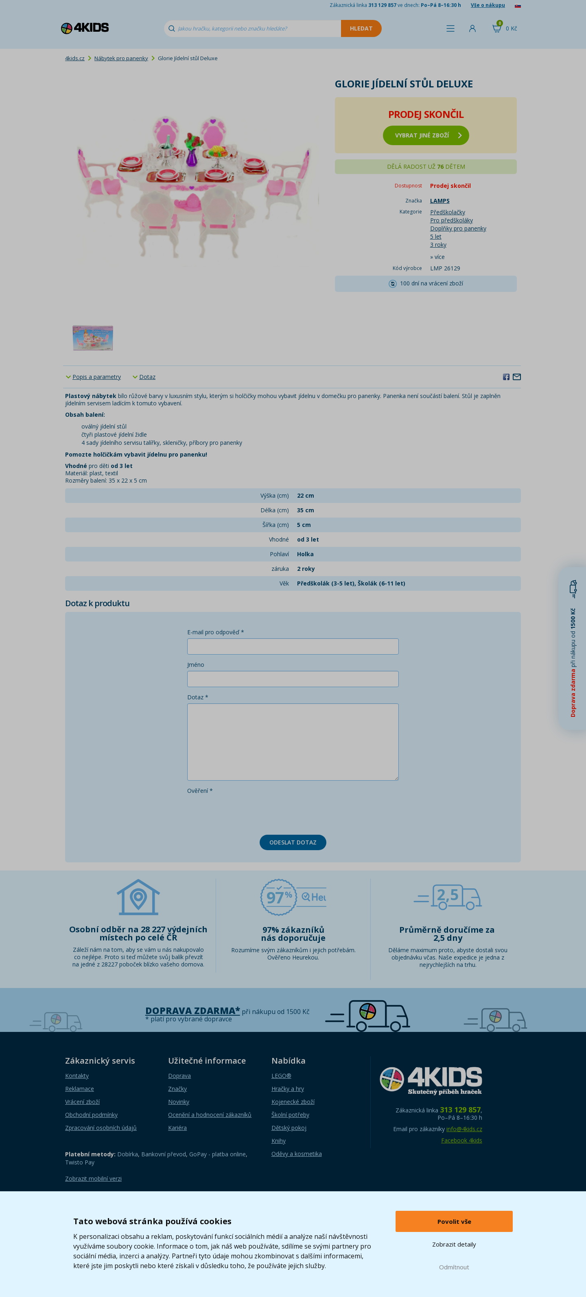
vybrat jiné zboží (428, 135)
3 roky (438, 244)
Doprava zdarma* (192, 1010)
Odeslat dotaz (293, 842)
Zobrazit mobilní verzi (93, 1178)
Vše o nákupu (488, 5)
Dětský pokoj (288, 1128)
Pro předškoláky (451, 220)
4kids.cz (75, 58)
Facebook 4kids (461, 1140)
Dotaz (147, 377)
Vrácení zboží (82, 1101)
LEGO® (281, 1075)
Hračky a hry (287, 1088)
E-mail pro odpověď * (215, 632)
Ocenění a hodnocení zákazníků (209, 1115)
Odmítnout (454, 1267)
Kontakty (77, 1075)
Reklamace (79, 1088)
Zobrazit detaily (454, 1244)
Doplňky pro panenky (458, 228)
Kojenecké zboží (293, 1101)
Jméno (195, 664)
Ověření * (200, 790)
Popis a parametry (96, 377)
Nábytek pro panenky (121, 58)
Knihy (278, 1141)
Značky (177, 1088)
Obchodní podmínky (91, 1115)
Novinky (178, 1101)
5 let (436, 236)
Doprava (179, 1075)
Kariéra (177, 1128)
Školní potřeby (290, 1115)
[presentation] (249, 813)
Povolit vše (454, 1221)
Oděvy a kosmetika (296, 1154)
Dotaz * (197, 697)
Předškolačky (447, 212)
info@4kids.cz (464, 1129)
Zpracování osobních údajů (101, 1128)
